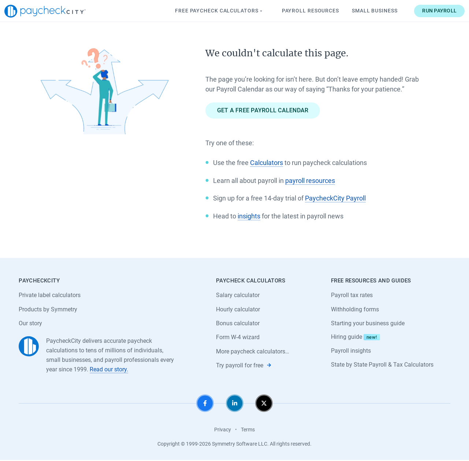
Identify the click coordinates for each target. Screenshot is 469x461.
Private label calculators (50, 295)
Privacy (222, 430)
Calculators (266, 163)
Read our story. (109, 369)
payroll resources (310, 180)
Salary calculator (238, 295)
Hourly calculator (238, 309)
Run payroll (425, 11)
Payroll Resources (295, 11)
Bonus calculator (238, 323)
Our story (30, 323)
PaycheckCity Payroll (335, 198)
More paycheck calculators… (252, 352)
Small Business (360, 11)
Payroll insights (351, 351)
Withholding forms (355, 309)
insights (249, 216)
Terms (248, 430)
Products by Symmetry (48, 309)
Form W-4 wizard (238, 337)
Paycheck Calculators (204, 11)
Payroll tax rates (352, 295)
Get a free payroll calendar (263, 110)
